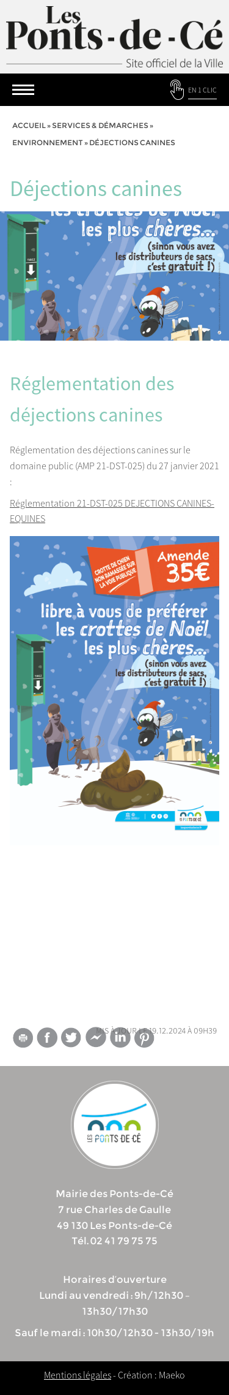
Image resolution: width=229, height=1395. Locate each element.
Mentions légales (77, 1375)
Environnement (47, 142)
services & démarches (100, 125)
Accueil (29, 125)
